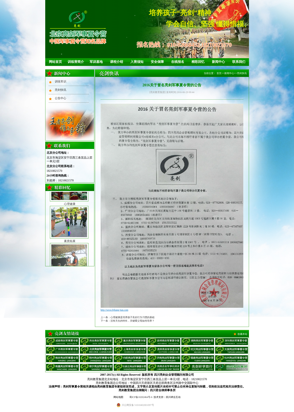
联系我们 (238, 61)
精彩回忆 (198, 61)
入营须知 (136, 61)
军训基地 (96, 61)
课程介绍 (116, 61)
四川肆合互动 (173, 397)
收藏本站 (242, 334)
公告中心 (60, 98)
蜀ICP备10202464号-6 (140, 397)
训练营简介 (76, 61)
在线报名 (177, 61)
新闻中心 (218, 61)
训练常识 (60, 81)
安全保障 (157, 61)
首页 (219, 73)
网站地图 (118, 397)
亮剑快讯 (60, 89)
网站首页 (55, 61)
